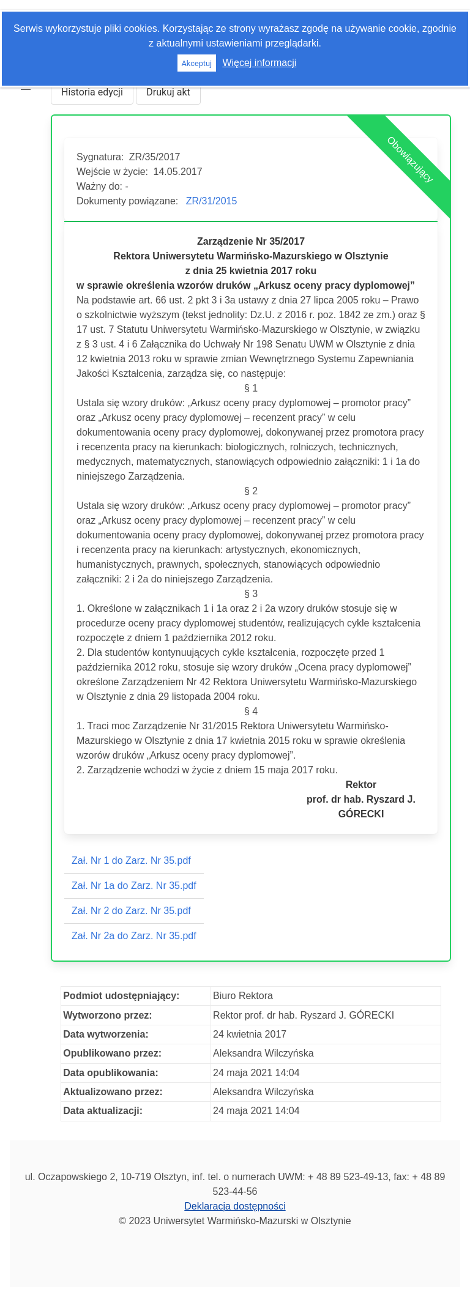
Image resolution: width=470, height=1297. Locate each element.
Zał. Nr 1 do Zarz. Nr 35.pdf (131, 860)
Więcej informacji (259, 63)
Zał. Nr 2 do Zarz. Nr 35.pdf (131, 910)
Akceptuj (196, 63)
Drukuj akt (168, 92)
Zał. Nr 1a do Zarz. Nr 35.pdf (134, 885)
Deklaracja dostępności (234, 1206)
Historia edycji (92, 92)
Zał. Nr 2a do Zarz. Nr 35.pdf (134, 936)
